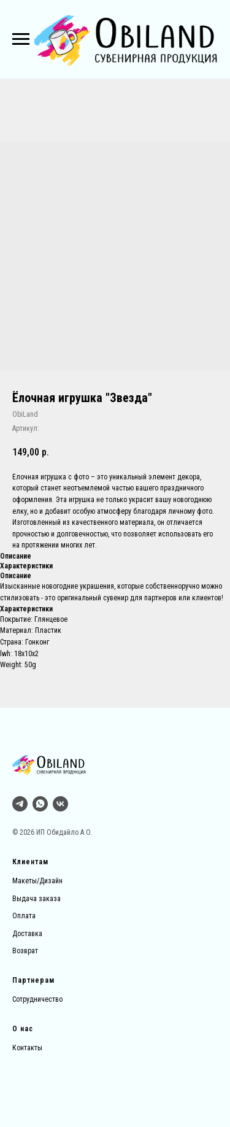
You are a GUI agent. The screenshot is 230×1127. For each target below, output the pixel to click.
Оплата (24, 916)
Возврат (25, 951)
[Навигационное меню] (20, 39)
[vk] (60, 803)
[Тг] (20, 803)
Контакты (27, 1048)
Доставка (27, 933)
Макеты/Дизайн (37, 881)
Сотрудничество (37, 999)
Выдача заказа (36, 898)
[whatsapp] (40, 803)
